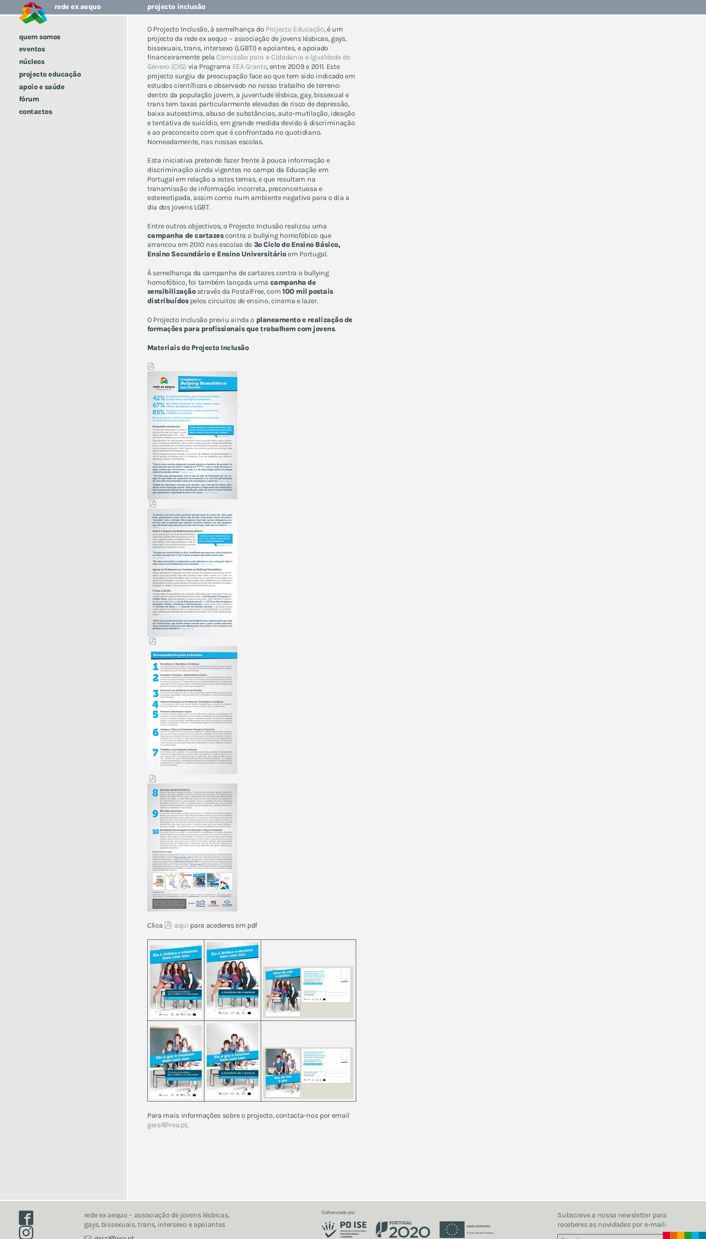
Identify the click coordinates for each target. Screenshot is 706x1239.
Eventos (32, 49)
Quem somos (39, 36)
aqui (181, 925)
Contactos (35, 111)
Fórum (29, 99)
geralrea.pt (167, 1125)
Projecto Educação (50, 74)
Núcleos (32, 61)
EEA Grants (249, 66)
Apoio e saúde (42, 86)
